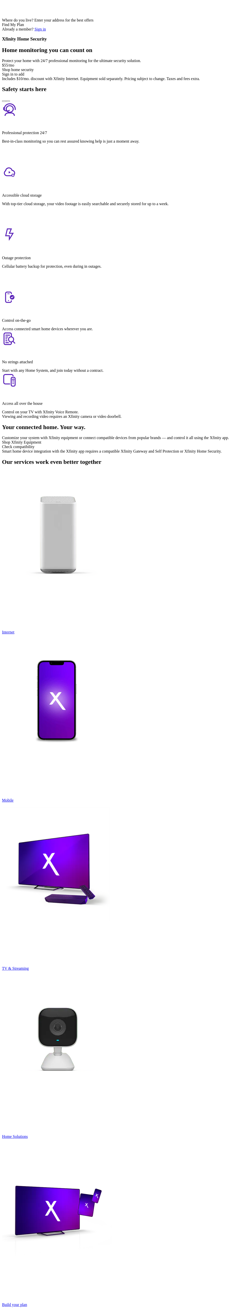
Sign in (40, 29)
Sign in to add (13, 74)
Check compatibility (18, 447)
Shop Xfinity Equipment (21, 442)
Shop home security (18, 70)
